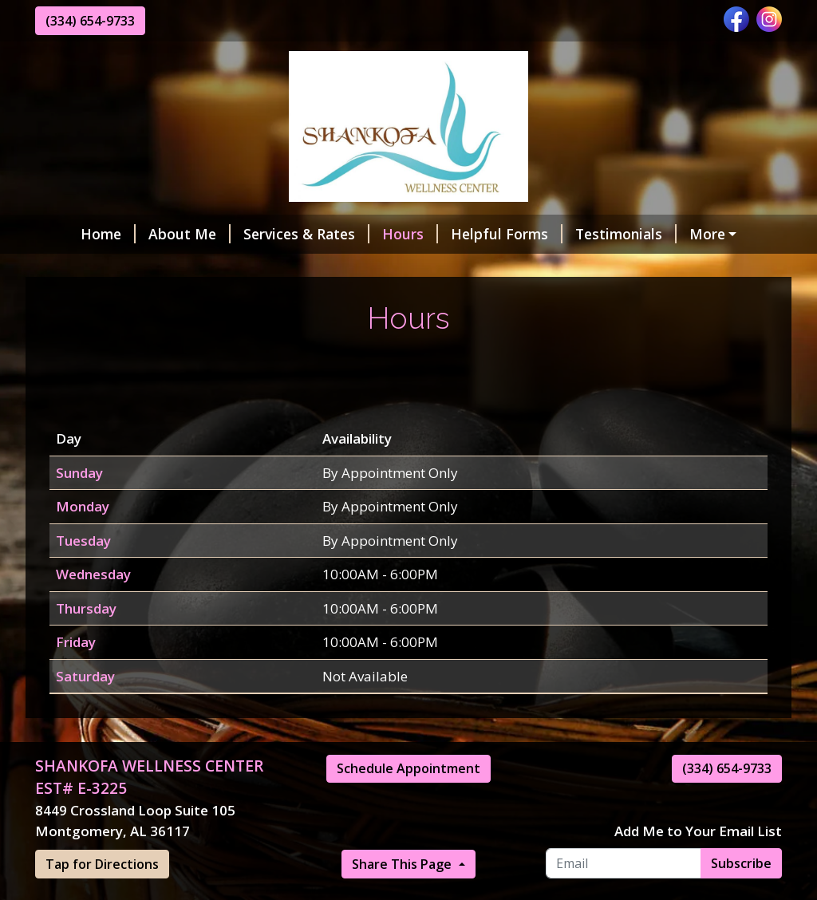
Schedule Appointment (408, 802)
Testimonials (593, 233)
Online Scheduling (115, 268)
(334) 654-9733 (90, 21)
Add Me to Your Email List (698, 865)
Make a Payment (365, 268)
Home (75, 233)
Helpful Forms (474, 233)
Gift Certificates (718, 233)
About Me (157, 233)
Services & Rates (274, 233)
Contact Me (242, 268)
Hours (377, 233)
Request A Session (503, 268)
